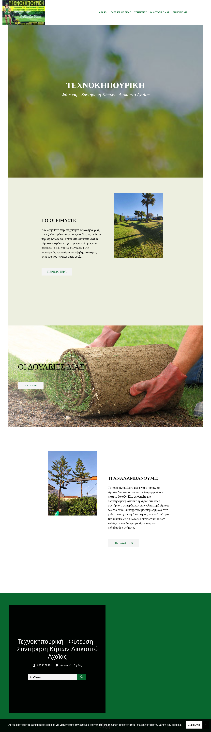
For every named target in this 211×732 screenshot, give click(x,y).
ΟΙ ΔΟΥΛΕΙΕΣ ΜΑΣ (159, 12)
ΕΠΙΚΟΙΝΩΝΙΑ (180, 12)
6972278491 (44, 665)
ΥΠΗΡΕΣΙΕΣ (140, 12)
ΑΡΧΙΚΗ (103, 12)
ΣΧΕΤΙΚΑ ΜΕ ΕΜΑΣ (120, 12)
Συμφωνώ (194, 724)
